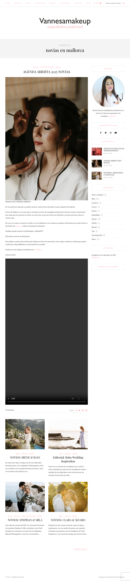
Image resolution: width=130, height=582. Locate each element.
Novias (28, 3)
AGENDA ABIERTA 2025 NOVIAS (46, 72)
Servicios (17, 3)
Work (58, 67)
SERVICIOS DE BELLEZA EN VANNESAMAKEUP (114, 150)
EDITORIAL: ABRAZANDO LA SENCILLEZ (113, 174)
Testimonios (65, 3)
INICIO (88, 3)
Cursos (94, 207)
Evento (94, 211)
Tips (93, 231)
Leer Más (112, 116)
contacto (18, 226)
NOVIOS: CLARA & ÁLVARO (68, 520)
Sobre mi (52, 3)
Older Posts (81, 549)
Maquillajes (96, 215)
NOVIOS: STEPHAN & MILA (25, 520)
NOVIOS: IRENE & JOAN (25, 457)
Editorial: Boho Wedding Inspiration (68, 459)
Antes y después (97, 195)
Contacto (78, 3)
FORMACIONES (40, 3)
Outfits (94, 223)
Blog (18, 453)
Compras (95, 203)
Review (94, 227)
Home (7, 3)
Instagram (37, 250)
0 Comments (9, 410)
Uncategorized (47, 67)
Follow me (95, 257)
